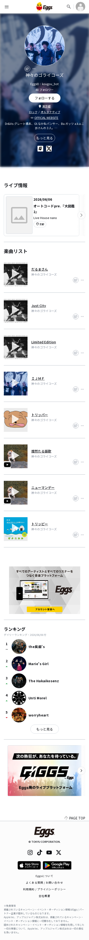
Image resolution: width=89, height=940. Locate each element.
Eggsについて (45, 876)
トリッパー (39, 414)
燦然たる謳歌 (41, 451)
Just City (38, 305)
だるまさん (39, 269)
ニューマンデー (43, 487)
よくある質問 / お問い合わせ (44, 882)
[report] (34, 69)
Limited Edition (43, 342)
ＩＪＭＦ (38, 378)
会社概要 (44, 896)
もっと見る (44, 138)
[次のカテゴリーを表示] (81, 215)
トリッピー (39, 523)
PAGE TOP (74, 818)
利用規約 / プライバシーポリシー (44, 889)
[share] (27, 69)
